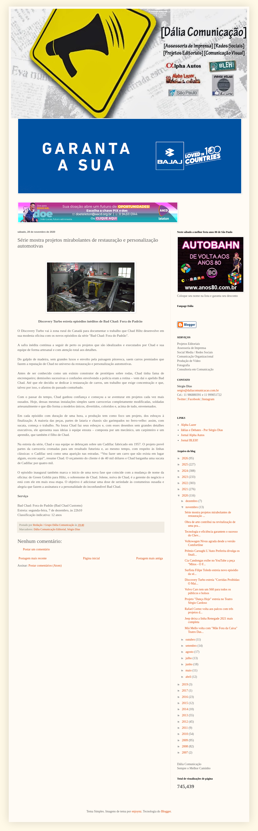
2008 (185, 746)
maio (188, 670)
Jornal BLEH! (189, 440)
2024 (185, 470)
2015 (185, 703)
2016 (185, 697)
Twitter (181, 399)
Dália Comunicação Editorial (50, 529)
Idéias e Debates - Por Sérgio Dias (202, 430)
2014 (185, 709)
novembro (192, 507)
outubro (190, 639)
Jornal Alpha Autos (192, 435)
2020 (185, 495)
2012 (185, 721)
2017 (185, 690)
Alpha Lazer (188, 424)
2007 (185, 752)
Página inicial (91, 558)
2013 (185, 715)
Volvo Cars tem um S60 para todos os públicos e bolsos (208, 591)
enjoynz (136, 811)
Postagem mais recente (33, 558)
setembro (191, 645)
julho (188, 658)
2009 (185, 740)
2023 (185, 477)
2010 (185, 734)
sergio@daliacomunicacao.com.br (198, 390)
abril (188, 676)
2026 (185, 458)
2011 (185, 727)
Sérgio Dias (73, 529)
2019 (185, 684)
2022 (185, 483)
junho (189, 664)
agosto (189, 651)
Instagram (208, 399)
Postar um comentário (36, 549)
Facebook (194, 399)
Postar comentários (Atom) (45, 565)
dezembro (191, 501)
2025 (185, 464)
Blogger (166, 811)
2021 (185, 489)
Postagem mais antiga (149, 558)
